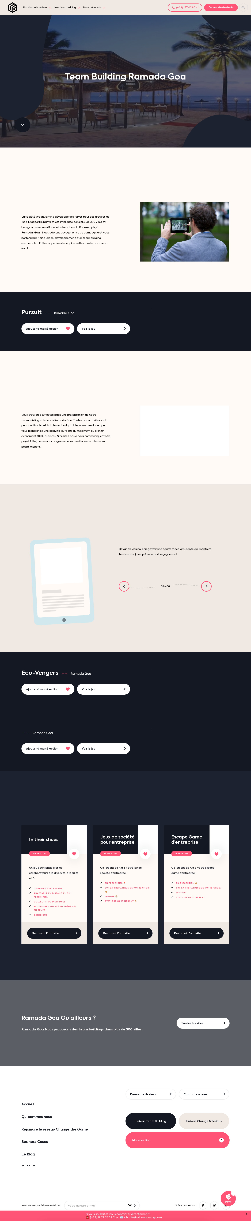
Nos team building (65, 7)
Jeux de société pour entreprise (117, 839)
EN (28, 1165)
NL (34, 1165)
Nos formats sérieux (35, 7)
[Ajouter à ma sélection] (74, 854)
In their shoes (43, 840)
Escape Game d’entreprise (186, 839)
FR (22, 1165)
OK (129, 1205)
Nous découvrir (92, 7)
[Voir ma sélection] (228, 1198)
